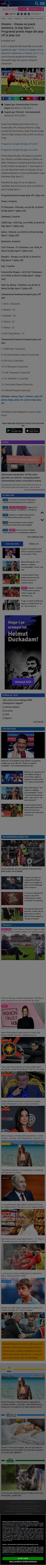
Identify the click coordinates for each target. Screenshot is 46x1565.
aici (22, 1535)
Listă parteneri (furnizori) (8, 1554)
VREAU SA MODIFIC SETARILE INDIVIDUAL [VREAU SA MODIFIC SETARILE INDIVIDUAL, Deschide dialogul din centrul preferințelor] (23, 1561)
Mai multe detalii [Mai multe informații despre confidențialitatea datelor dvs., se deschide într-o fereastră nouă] (24, 1527)
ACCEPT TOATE (23, 1558)
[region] (23, 1539)
